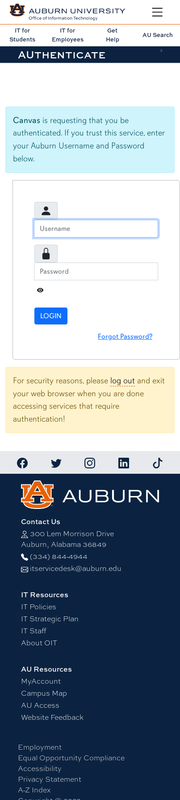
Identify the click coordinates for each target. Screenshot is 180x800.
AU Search (157, 35)
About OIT (39, 642)
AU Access (40, 705)
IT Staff (33, 630)
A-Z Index (34, 789)
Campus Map (44, 693)
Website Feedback (52, 717)
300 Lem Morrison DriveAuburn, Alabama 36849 (67, 538)
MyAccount (41, 681)
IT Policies (38, 606)
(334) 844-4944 (59, 556)
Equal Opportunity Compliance (71, 757)
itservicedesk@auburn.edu (75, 568)
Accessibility (40, 768)
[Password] (96, 271)
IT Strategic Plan (50, 618)
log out (122, 380)
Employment (40, 747)
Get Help (112, 34)
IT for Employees (68, 34)
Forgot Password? (125, 336)
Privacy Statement (49, 779)
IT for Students (22, 34)
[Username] (96, 229)
